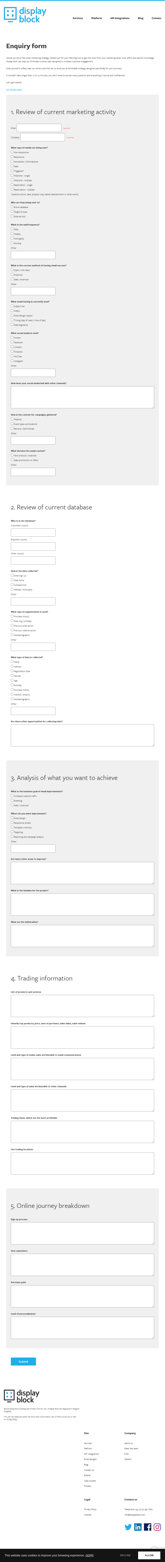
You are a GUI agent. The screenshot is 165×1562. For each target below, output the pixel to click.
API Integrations (119, 18)
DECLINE (125, 1555)
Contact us (89, 1470)
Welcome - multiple (23, 180)
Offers (17, 311)
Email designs (90, 1459)
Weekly (17, 234)
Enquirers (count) (19, 539)
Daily (16, 229)
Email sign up (20, 575)
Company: (15, 137)
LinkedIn (18, 347)
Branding (18, 800)
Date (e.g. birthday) (23, 621)
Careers (128, 1459)
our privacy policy (14, 89)
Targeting (18, 832)
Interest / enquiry (22, 694)
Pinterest (18, 351)
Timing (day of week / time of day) (30, 320)
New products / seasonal (25, 455)
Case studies (90, 1480)
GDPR (89, 1555)
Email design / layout (23, 315)
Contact (156, 18)
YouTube (18, 356)
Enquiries (18, 274)
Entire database (21, 207)
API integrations (91, 1453)
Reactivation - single (23, 185)
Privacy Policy (12, 1419)
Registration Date (22, 671)
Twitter (17, 337)
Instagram (18, 361)
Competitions (20, 585)
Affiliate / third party (23, 589)
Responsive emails (22, 822)
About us (128, 1443)
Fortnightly (19, 238)
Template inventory (23, 827)
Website (18, 419)
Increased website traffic (25, 796)
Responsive (19, 157)
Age (16, 680)
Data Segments (21, 325)
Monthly (17, 243)
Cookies (87, 1514)
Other (13, 248)
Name (16, 662)
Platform (96, 18)
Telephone (138, 1509)
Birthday (18, 685)
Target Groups (20, 211)
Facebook (18, 342)
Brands (87, 1475)
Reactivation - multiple (24, 189)
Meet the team (131, 1448)
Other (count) (17, 553)
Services (78, 18)
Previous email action (23, 625)
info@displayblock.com (134, 1514)
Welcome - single (22, 175)
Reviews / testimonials (24, 428)
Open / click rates (22, 270)
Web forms (19, 580)
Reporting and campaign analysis (29, 836)
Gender (17, 676)
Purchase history (21, 616)
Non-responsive (21, 152)
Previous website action (25, 630)
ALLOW (149, 1555)
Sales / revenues (21, 279)
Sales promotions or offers (26, 460)
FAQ (126, 1453)
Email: (13, 128)
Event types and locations (25, 424)
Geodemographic (22, 635)
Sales (16, 166)
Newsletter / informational (26, 161)
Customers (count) (19, 525)
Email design (20, 818)
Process (87, 1486)
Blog (140, 18)
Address (17, 666)
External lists (20, 216)
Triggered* (19, 171)
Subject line (19, 306)
